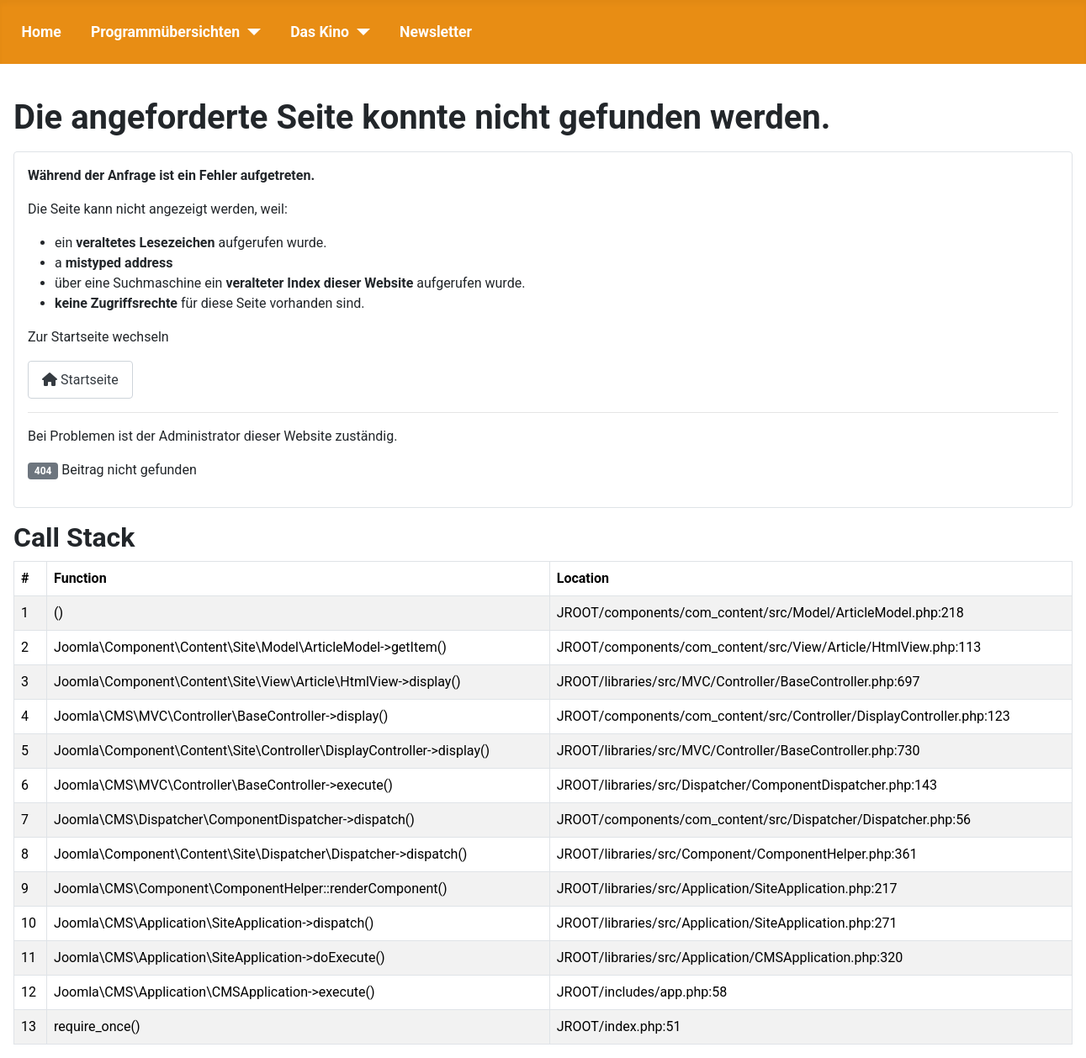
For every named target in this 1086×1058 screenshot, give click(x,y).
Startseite (80, 380)
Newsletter (436, 32)
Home (41, 32)
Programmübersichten (165, 32)
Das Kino (319, 32)
